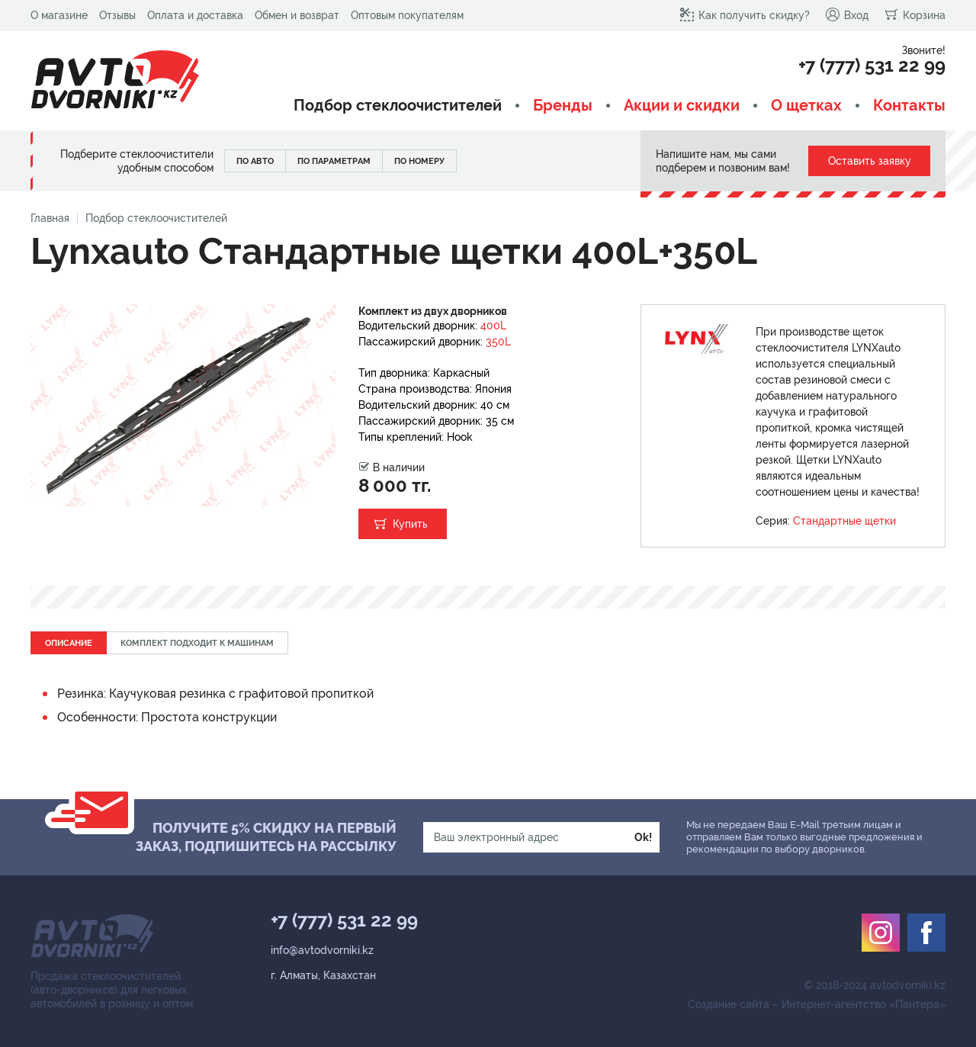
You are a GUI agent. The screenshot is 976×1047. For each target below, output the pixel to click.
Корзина (915, 14)
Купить (410, 524)
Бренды (562, 105)
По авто (255, 161)
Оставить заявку (869, 161)
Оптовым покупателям (407, 15)
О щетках (806, 105)
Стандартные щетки (844, 521)
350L (498, 342)
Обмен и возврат (297, 15)
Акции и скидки (682, 105)
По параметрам (334, 161)
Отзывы (117, 15)
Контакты (909, 105)
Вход (846, 14)
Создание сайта (728, 1004)
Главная (49, 218)
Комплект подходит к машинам (197, 643)
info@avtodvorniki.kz (322, 950)
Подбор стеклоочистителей (398, 105)
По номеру (419, 161)
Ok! (643, 837)
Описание (68, 643)
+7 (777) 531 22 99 (872, 65)
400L (493, 326)
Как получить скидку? (744, 14)
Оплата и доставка (195, 15)
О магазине (59, 15)
